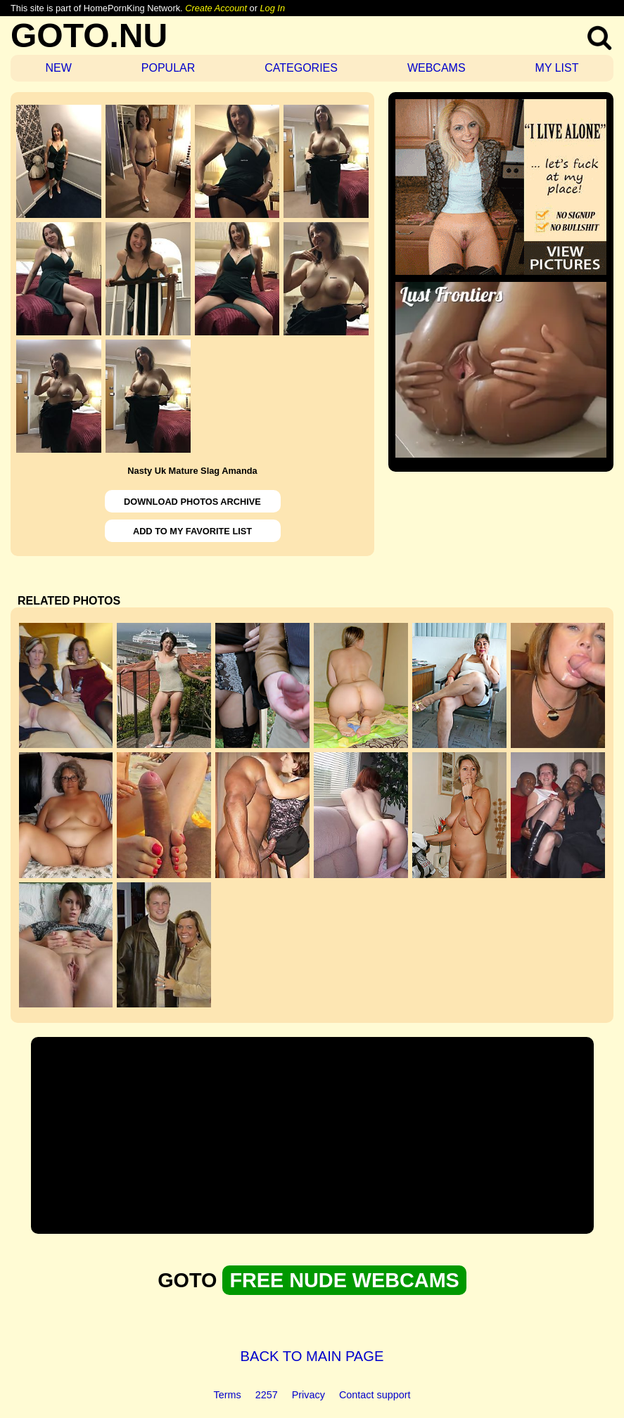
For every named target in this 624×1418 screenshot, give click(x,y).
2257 (266, 1394)
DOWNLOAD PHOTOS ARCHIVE (192, 501)
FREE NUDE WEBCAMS (344, 1280)
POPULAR (168, 68)
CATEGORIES (301, 68)
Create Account (216, 8)
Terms (227, 1394)
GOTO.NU (89, 35)
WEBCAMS (436, 68)
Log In (272, 8)
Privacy (308, 1394)
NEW (58, 68)
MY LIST (557, 68)
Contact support (375, 1394)
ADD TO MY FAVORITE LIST (192, 531)
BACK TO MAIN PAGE (312, 1356)
